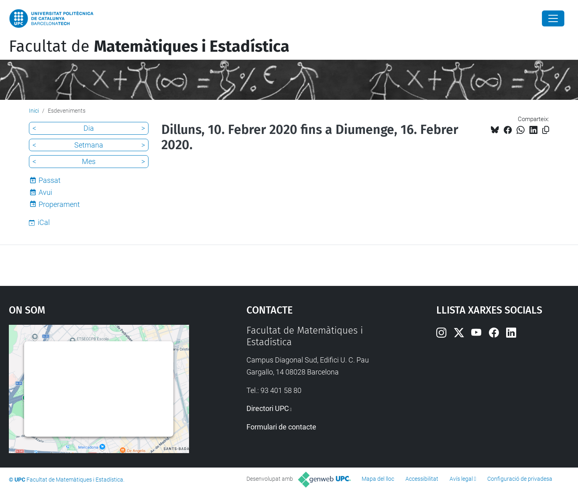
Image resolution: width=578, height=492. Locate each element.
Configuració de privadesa (519, 479)
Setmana (88, 145)
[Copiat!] (545, 130)
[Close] (553, 18)
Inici (34, 110)
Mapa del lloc (378, 479)
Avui (45, 192)
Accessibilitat (421, 479)
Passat (50, 180)
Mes (89, 161)
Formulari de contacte (281, 427)
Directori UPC (267, 408)
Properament (59, 204)
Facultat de (149, 46)
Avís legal (461, 479)
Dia (88, 128)
